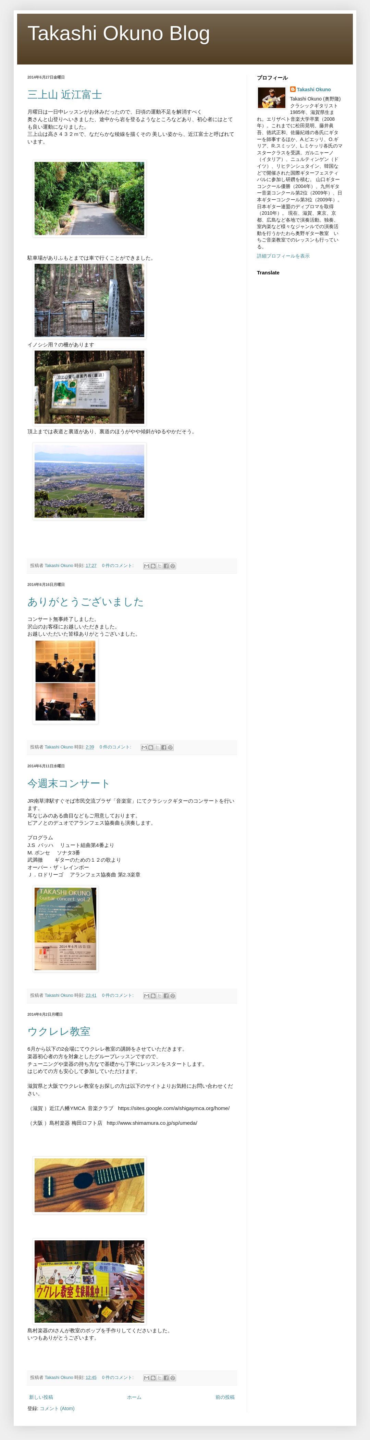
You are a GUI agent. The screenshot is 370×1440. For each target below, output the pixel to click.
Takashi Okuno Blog (118, 33)
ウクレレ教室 (58, 1031)
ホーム (134, 1397)
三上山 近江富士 (64, 94)
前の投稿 (225, 1397)
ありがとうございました (85, 601)
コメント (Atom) (57, 1408)
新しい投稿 (41, 1397)
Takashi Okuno (314, 89)
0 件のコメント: (118, 565)
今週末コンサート (69, 783)
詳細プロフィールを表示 (283, 256)
